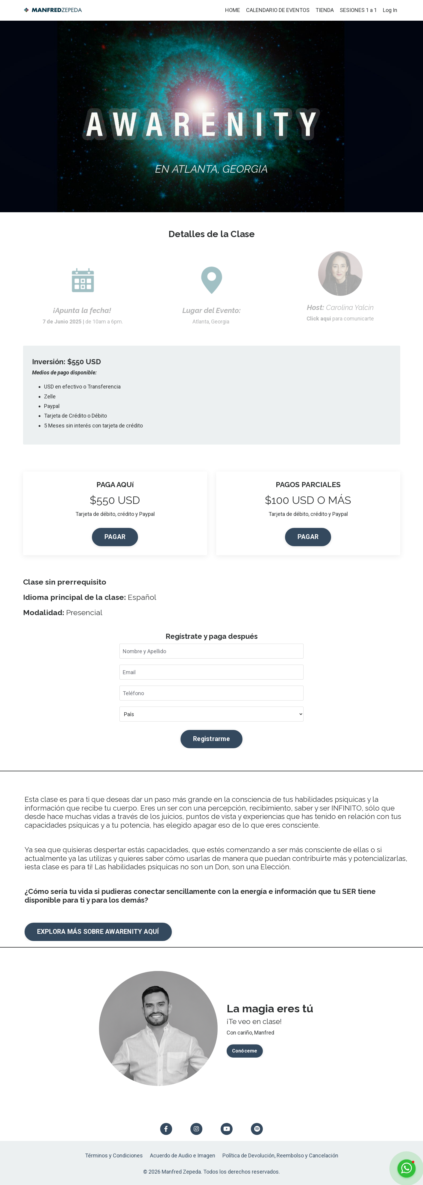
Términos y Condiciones (114, 1155)
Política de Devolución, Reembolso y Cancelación (280, 1155)
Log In (390, 10)
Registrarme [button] (211, 739)
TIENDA (325, 10)
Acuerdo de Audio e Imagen (182, 1155)
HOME (232, 10)
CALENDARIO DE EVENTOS (278, 10)
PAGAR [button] (114, 536)
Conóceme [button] (244, 1051)
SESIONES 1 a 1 (358, 10)
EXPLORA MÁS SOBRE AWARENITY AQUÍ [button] (98, 931)
